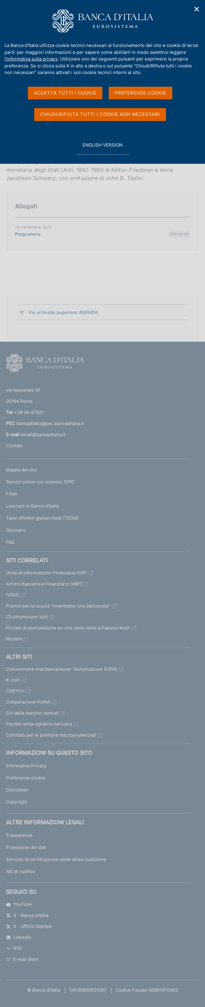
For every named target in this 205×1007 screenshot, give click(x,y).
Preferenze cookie (25, 778)
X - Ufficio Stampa (29, 926)
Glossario (16, 530)
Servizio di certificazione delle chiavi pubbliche (56, 859)
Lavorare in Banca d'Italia (32, 506)
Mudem (14, 639)
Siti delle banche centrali (32, 713)
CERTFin (15, 691)
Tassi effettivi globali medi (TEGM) (42, 518)
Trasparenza (19, 835)
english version (102, 148)
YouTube (19, 904)
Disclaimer (17, 790)
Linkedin (18, 937)
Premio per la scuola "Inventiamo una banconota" (58, 606)
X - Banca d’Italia (27, 915)
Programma (28, 234)
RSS (14, 948)
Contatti (14, 446)
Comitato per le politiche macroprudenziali (51, 735)
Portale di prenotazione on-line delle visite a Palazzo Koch (68, 628)
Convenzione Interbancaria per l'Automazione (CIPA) (61, 669)
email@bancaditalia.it (43, 434)
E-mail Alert (22, 959)
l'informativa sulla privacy (31, 59)
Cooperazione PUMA (28, 702)
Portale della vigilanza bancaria (39, 724)
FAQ (10, 542)
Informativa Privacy (26, 766)
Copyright (16, 802)
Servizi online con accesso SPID (40, 482)
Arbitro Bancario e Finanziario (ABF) (44, 584)
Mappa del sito (21, 470)
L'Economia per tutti (27, 617)
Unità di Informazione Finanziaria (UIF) (46, 573)
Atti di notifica (20, 871)
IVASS (12, 595)
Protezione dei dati (26, 847)
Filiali (11, 494)
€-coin (13, 680)
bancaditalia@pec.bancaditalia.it (50, 423)
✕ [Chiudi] (196, 9)
